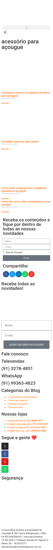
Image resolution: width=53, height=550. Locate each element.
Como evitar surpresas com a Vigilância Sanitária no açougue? (23, 190)
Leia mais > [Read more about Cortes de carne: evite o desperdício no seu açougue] (5, 212)
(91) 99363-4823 (18, 383)
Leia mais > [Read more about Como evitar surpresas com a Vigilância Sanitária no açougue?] (5, 198)
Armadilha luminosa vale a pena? (20, 141)
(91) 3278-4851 (17, 368)
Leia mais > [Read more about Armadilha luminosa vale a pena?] (5, 149)
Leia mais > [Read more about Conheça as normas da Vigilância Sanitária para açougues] (5, 103)
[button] (26, 27)
